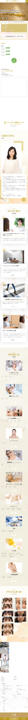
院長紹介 (15, 676)
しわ (4, 702)
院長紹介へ (20, 195)
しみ (4, 705)
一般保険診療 (19, 694)
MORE (23, 637)
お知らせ (2, 679)
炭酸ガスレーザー (20, 685)
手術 (17, 692)
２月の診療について (4, 55)
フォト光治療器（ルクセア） (7, 688)
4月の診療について (3, 49)
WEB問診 (23, 718)
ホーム (2, 676)
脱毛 (4, 707)
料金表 (15, 679)
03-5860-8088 (8, 71)
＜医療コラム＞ (3, 697)
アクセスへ (13, 306)
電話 (5, 718)
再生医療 (4, 700)
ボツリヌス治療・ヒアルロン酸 (21, 691)
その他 (4, 694)
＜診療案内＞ (3, 683)
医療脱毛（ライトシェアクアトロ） (7, 691)
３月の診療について (4, 52)
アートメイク (19, 688)
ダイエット (4, 692)
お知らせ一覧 (14, 60)
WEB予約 (14, 718)
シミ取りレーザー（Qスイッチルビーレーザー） (7, 686)
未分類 (4, 710)
